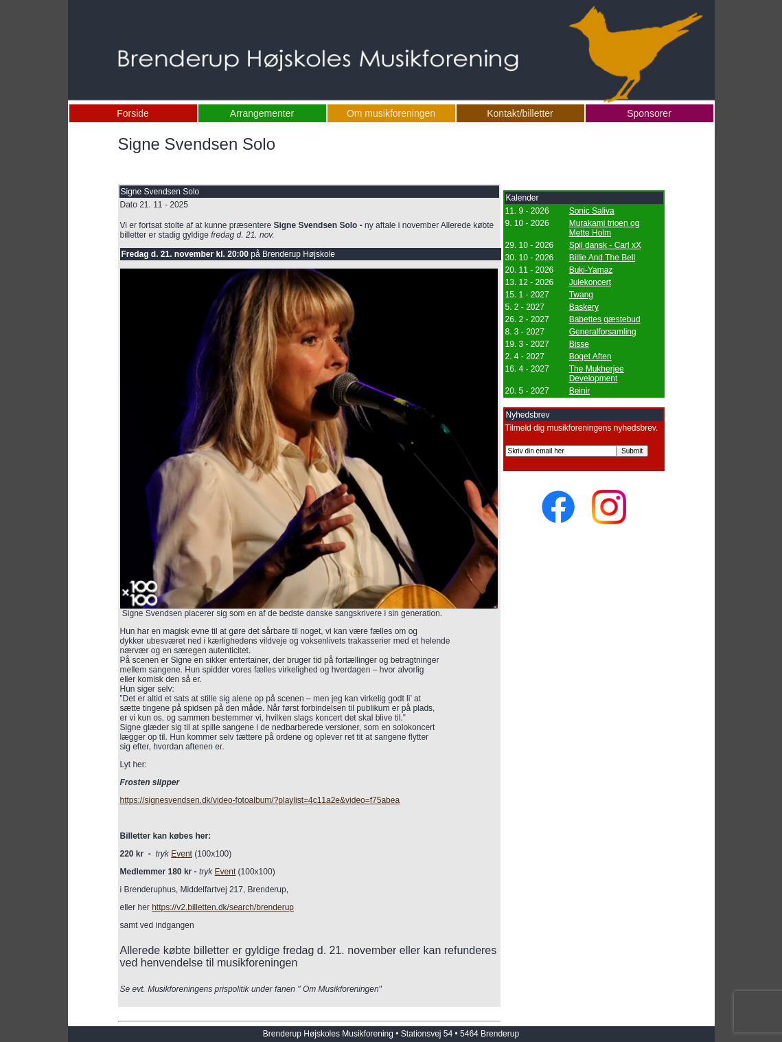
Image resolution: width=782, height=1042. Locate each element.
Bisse (579, 344)
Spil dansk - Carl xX (605, 245)
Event (181, 854)
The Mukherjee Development (596, 373)
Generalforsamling (602, 332)
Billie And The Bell (602, 257)
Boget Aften (590, 356)
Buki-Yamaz (591, 270)
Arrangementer (262, 113)
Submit (632, 451)
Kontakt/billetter (520, 113)
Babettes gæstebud (605, 319)
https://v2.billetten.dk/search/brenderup (223, 907)
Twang (581, 294)
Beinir (579, 391)
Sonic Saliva (591, 211)
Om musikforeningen (391, 113)
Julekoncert (590, 282)
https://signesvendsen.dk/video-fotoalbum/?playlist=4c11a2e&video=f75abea (260, 800)
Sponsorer (649, 113)
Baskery (584, 307)
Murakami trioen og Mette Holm (604, 228)
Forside (133, 113)
